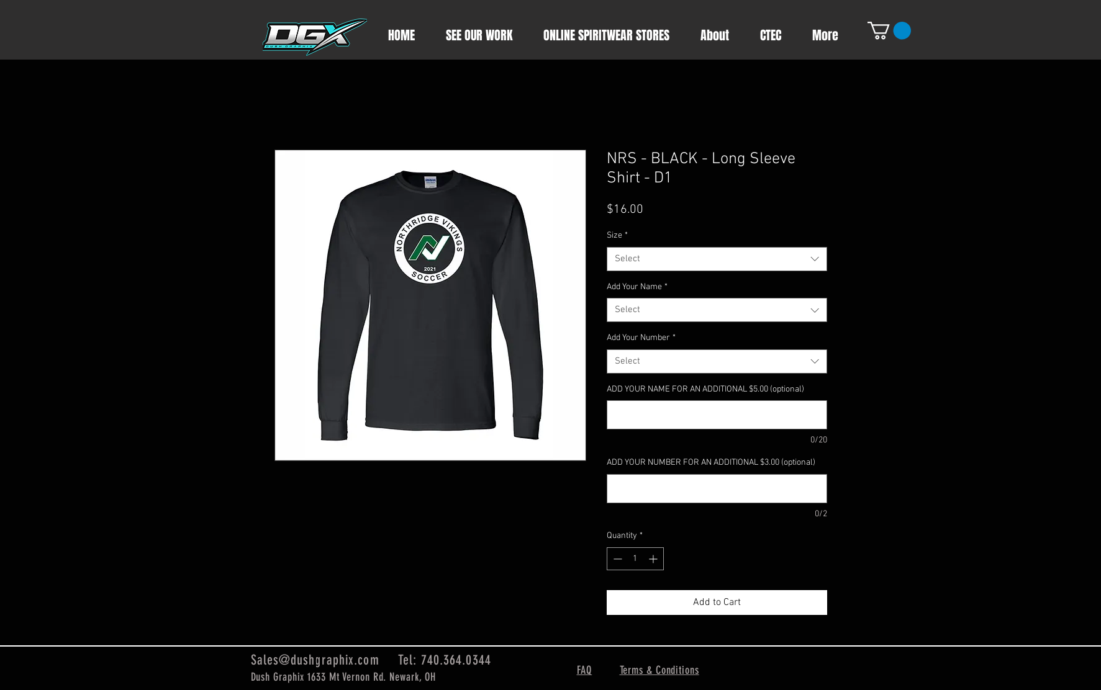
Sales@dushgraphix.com (315, 660)
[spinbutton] (635, 559)
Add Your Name (637, 287)
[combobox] (717, 259)
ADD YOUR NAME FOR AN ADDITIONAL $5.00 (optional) (705, 389)
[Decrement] (616, 559)
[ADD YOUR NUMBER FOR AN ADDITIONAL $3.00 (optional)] (717, 489)
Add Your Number (641, 338)
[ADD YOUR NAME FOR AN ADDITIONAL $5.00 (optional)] (717, 415)
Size (617, 235)
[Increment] (654, 559)
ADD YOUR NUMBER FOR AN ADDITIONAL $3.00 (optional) (711, 462)
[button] (889, 31)
